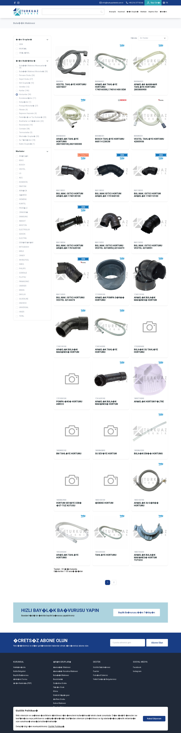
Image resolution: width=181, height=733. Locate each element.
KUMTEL (21, 204)
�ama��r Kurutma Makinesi (65, 671)
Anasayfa (112, 12)
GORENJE (21, 273)
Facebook (137, 667)
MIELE (20, 251)
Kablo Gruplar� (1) (25, 144)
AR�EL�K (22, 156)
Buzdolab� (58, 679)
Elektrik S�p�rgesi (61, 695)
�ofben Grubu (59, 699)
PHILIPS (21, 269)
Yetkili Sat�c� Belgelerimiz (104, 679)
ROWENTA (22, 182)
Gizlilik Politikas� (56, 726)
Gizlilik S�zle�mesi (101, 667)
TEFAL (20, 316)
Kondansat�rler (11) (26, 98)
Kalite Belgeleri (19, 671)
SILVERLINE (22, 299)
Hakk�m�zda (19, 667)
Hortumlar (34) (23, 95)
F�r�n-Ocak (58, 687)
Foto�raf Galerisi (100, 675)
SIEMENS (21, 199)
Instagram (137, 671)
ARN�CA (21, 191)
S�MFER (21, 195)
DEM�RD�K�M (24, 243)
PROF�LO (21, 208)
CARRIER (21, 286)
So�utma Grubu (60, 683)
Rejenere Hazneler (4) (26, 113)
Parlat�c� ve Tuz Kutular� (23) (31, 117)
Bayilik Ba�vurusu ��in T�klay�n (136, 612)
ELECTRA (21, 238)
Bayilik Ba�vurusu (20, 675)
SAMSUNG (22, 217)
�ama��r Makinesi (61, 667)
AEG (19, 178)
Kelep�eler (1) (23, 102)
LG (18, 173)
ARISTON (21, 225)
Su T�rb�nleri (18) (25, 140)
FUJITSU (21, 277)
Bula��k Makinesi (61, 675)
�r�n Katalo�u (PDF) (22, 683)
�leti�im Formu (20, 679)
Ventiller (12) (22, 87)
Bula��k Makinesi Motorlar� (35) (32, 72)
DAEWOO (21, 303)
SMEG (20, 264)
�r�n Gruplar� (132, 12)
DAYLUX (21, 295)
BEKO (20, 160)
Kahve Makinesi (59, 703)
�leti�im (163, 12)
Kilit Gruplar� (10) (25, 83)
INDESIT (21, 221)
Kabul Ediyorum (154, 718)
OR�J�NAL (23, 53)
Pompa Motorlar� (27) (27, 106)
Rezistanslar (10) (24, 125)
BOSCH (20, 165)
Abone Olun (157, 642)
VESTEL (20, 169)
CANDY (20, 256)
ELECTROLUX (23, 230)
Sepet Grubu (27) (24, 79)
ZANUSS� (22, 212)
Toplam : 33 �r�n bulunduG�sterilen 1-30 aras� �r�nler (68, 570)
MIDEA (20, 290)
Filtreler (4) (22, 110)
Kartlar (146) (22, 91)
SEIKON (20, 234)
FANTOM (21, 186)
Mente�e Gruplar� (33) (27, 136)
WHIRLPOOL (22, 260)
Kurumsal (121, 12)
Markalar (143, 12)
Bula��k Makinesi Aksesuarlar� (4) (31, 67)
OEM (19, 44)
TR (165, 3)
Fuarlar (96, 671)
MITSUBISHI (22, 247)
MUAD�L (21, 49)
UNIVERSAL (22, 308)
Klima (55, 691)
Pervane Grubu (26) (25, 75)
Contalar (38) (23, 129)
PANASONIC (22, 282)
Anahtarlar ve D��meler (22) (30, 121)
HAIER (20, 312)
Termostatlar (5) (24, 133)
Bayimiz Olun (153, 12)
